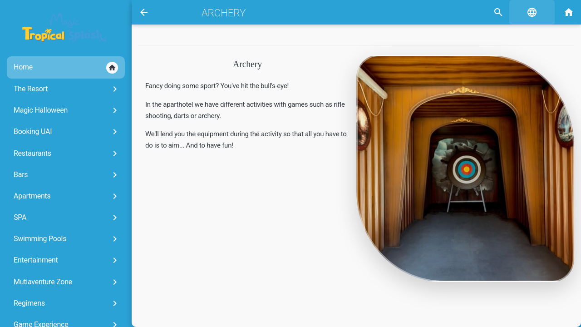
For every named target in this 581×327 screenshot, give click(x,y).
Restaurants (67, 153)
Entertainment (67, 260)
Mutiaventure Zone (67, 282)
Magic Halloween (67, 110)
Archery (224, 13)
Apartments (67, 196)
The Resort (67, 89)
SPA (67, 217)
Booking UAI (67, 131)
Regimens (67, 303)
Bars (67, 174)
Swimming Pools (67, 238)
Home (66, 68)
